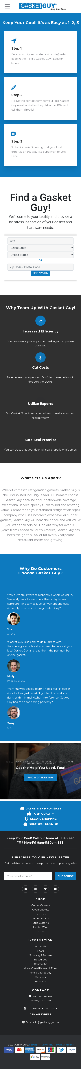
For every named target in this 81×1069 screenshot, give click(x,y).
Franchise (40, 981)
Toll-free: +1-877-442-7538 (42, 1008)
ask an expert (40, 1014)
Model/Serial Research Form (40, 968)
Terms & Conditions (64, 1044)
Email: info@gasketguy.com (42, 1022)
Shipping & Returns (40, 955)
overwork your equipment (31, 341)
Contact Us (40, 963)
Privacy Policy (46, 1044)
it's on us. (71, 449)
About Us (40, 946)
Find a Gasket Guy (40, 777)
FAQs (40, 950)
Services (40, 977)
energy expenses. (29, 377)
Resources (40, 959)
